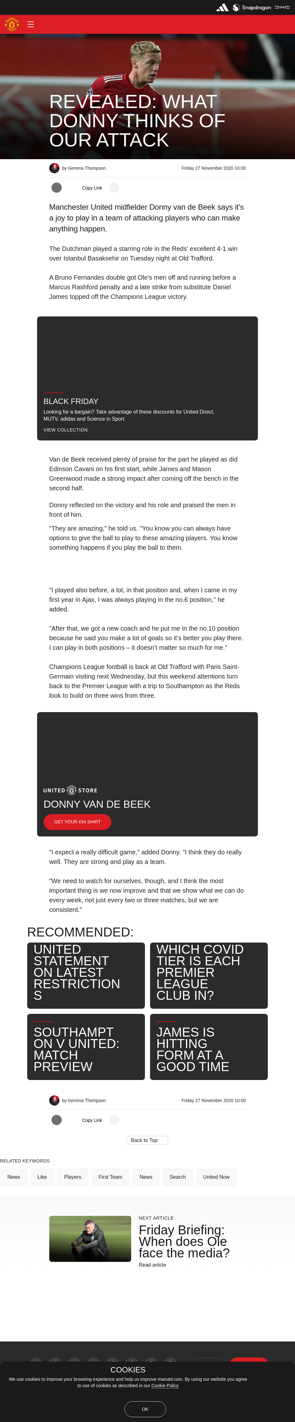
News (13, 1177)
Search (178, 1177)
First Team (110, 1177)
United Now (216, 1177)
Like (42, 1177)
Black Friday (71, 401)
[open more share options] (114, 188)
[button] (31, 24)
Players (72, 1177)
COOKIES (127, 1370)
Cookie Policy (165, 1385)
